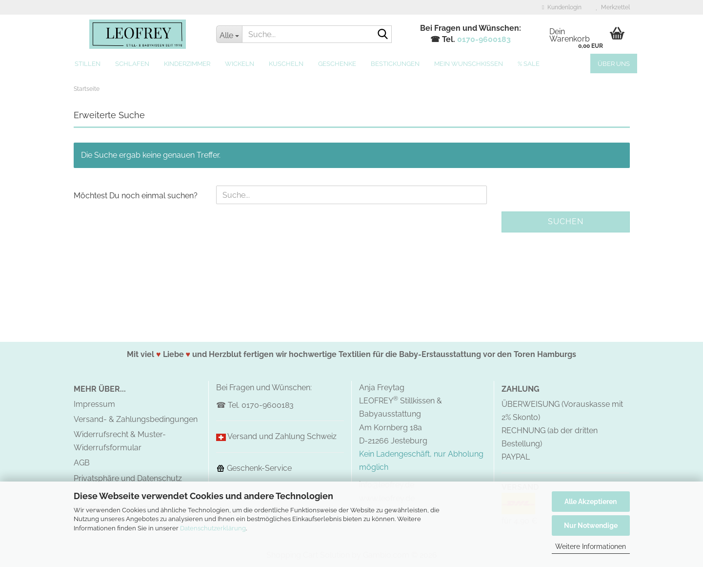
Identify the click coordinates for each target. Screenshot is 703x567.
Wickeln (239, 63)
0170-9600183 (484, 39)
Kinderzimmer (187, 63)
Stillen (87, 63)
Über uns (614, 63)
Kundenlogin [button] (561, 7)
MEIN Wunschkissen (468, 63)
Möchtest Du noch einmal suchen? (136, 195)
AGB (82, 462)
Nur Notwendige (591, 525)
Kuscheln (286, 63)
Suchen (565, 221)
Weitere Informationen (590, 546)
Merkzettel (613, 7)
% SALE (529, 63)
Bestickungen (395, 63)
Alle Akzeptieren (590, 501)
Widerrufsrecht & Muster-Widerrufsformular (120, 441)
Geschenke (337, 63)
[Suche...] (229, 34)
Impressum (94, 404)
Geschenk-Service (254, 468)
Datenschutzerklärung (213, 528)
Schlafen (132, 63)
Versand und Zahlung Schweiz (282, 436)
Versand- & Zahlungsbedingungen (136, 419)
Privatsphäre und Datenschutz (128, 478)
